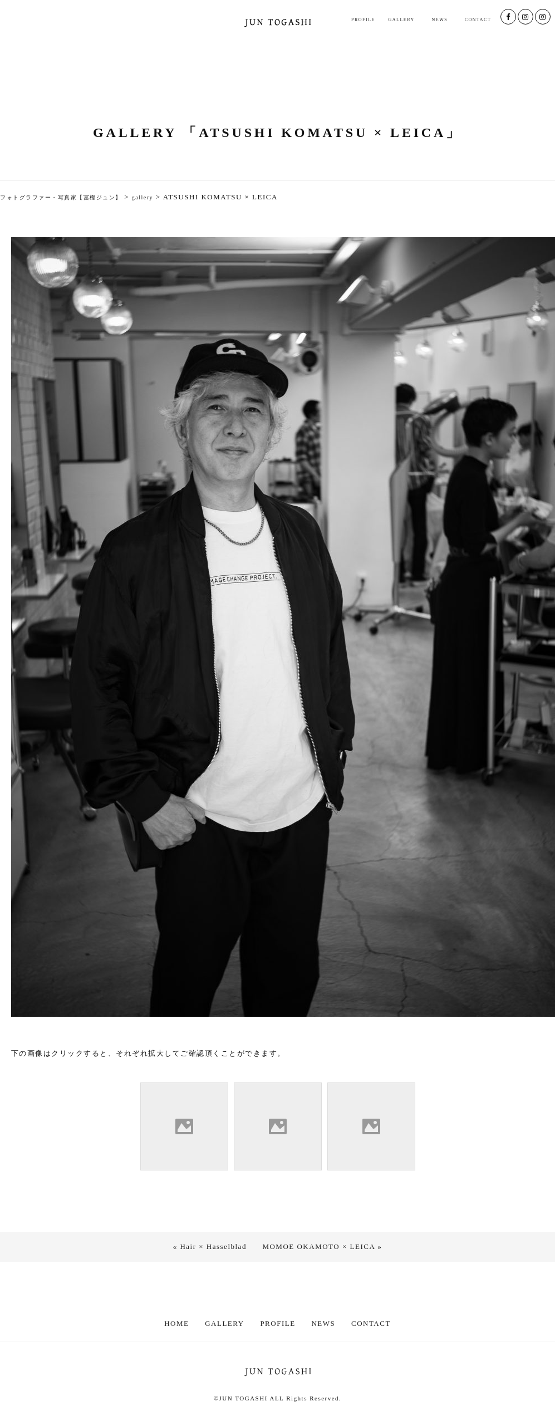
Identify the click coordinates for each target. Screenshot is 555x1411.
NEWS (439, 19)
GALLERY (401, 19)
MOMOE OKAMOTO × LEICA (318, 1246)
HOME (176, 1323)
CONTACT (478, 19)
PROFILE (363, 19)
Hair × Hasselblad (213, 1246)
